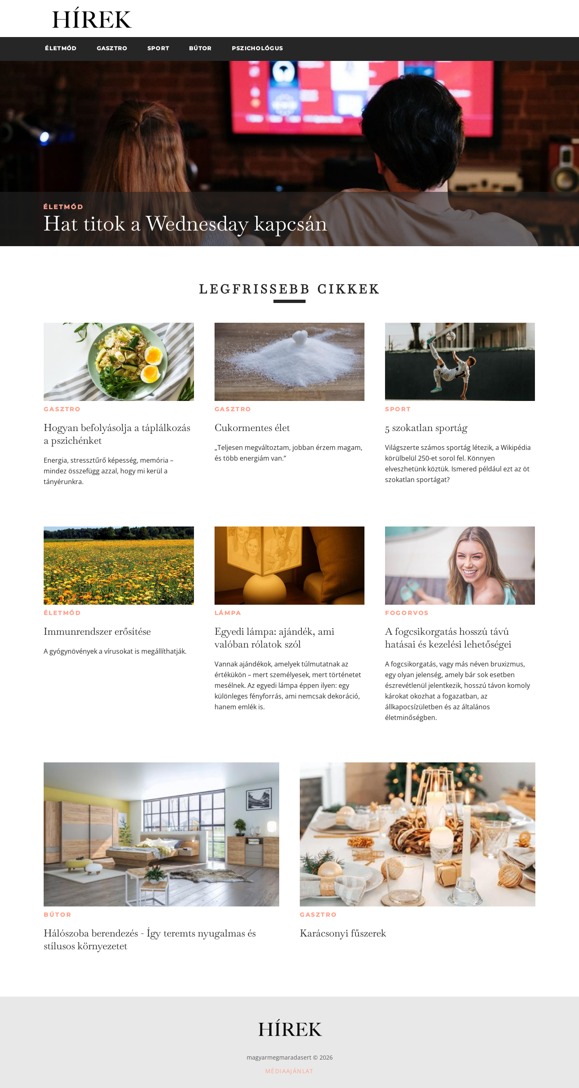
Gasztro (62, 409)
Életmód (63, 207)
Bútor (57, 914)
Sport (398, 409)
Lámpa (228, 613)
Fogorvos (407, 613)
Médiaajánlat (289, 1071)
